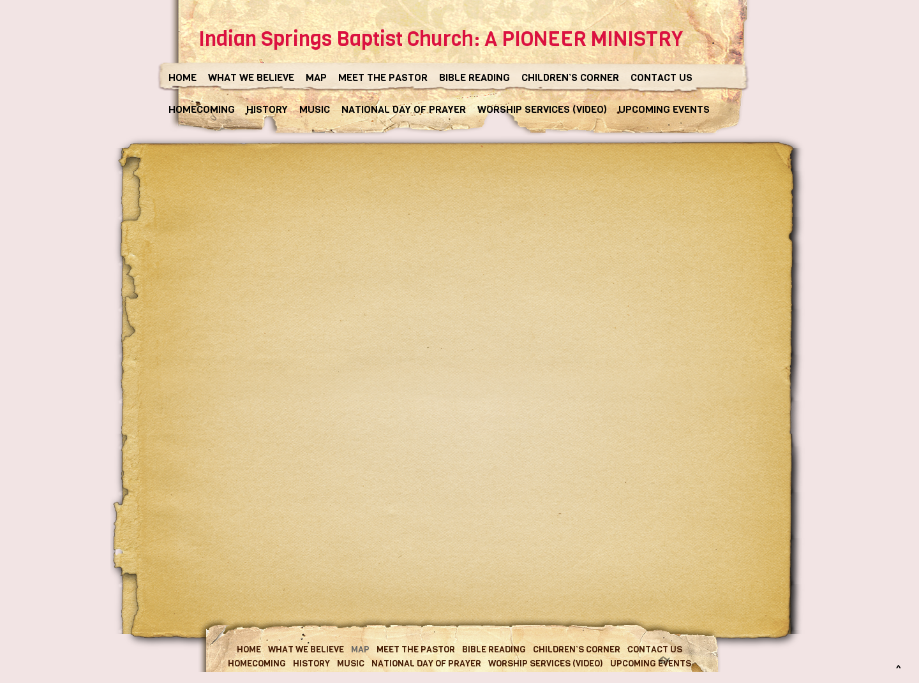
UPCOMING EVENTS (664, 109)
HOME (182, 77)
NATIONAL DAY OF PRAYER (403, 109)
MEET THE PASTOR (383, 77)
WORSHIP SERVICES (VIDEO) (542, 109)
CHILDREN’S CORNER (570, 77)
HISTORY (267, 109)
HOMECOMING (201, 109)
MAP (316, 77)
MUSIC (314, 109)
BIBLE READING (474, 77)
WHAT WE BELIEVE (251, 77)
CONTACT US (661, 77)
